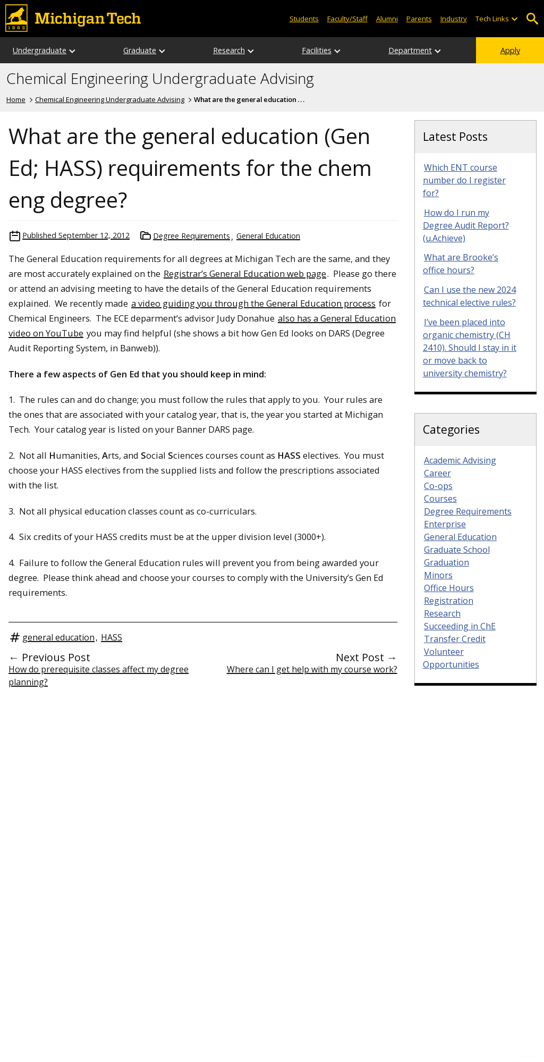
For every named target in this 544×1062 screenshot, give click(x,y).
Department (410, 50)
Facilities (317, 50)
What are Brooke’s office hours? (460, 263)
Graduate (139, 50)
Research (229, 50)
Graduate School (457, 549)
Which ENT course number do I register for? (464, 180)
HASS (111, 637)
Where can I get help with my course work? (312, 669)
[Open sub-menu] (514, 19)
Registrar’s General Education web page (245, 273)
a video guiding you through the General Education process (253, 303)
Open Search (532, 19)
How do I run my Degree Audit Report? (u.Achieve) (466, 225)
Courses (440, 498)
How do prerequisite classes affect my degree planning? (98, 675)
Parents (419, 18)
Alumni (387, 18)
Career (437, 473)
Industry (453, 18)
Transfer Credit (455, 639)
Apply (510, 50)
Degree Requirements (191, 236)
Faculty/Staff (347, 18)
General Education (268, 236)
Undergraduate (39, 50)
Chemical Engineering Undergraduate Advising (160, 79)
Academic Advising (460, 460)
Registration (448, 600)
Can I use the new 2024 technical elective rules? (469, 296)
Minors (438, 575)
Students (304, 18)
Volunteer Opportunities (451, 658)
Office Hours (449, 588)
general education (58, 637)
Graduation (446, 562)
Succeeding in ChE (460, 626)
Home (16, 99)
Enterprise (445, 524)
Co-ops (438, 486)
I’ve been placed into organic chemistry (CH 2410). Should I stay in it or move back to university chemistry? (469, 347)
